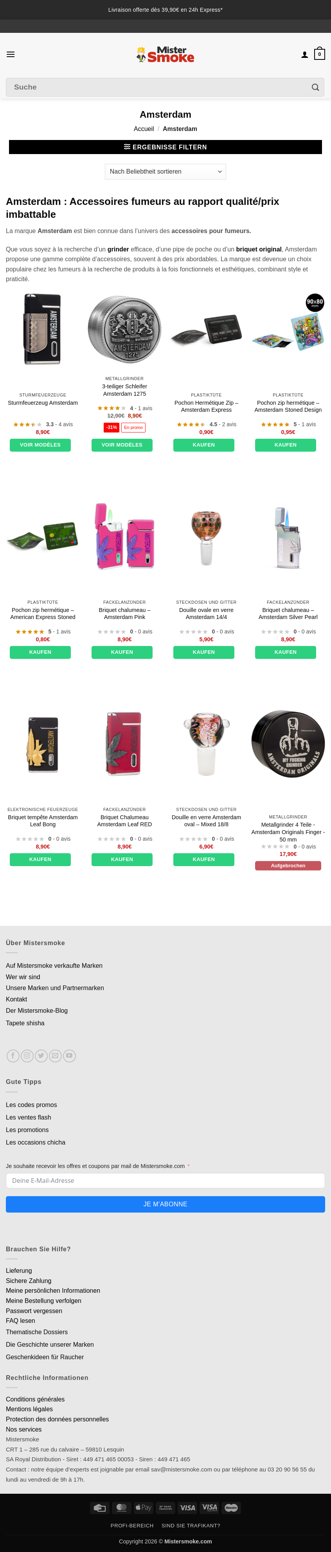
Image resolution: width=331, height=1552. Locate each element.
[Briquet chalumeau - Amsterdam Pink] (125, 537)
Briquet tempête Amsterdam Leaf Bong (42, 821)
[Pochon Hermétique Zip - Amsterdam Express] (206, 329)
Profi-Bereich (132, 1526)
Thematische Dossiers (37, 1332)
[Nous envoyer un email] (55, 1056)
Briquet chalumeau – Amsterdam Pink (125, 614)
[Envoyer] (316, 87)
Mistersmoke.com (188, 1541)
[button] (10, 54)
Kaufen (204, 445)
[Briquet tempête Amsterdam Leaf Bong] (43, 744)
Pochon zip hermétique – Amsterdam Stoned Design (288, 406)
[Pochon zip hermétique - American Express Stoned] (43, 537)
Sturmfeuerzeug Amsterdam (43, 403)
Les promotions (27, 1130)
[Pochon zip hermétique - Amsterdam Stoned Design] (288, 329)
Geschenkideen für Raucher (45, 1357)
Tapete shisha (25, 1023)
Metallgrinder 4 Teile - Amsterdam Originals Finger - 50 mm (288, 832)
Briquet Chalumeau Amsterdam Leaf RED (124, 821)
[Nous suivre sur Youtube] (69, 1056)
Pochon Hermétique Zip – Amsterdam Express (206, 406)
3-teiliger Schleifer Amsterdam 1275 (124, 390)
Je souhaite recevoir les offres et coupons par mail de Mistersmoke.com (95, 1166)
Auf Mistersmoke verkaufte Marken (54, 965)
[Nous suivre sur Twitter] (41, 1056)
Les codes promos (31, 1105)
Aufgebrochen (288, 865)
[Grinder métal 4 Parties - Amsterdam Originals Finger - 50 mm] (288, 744)
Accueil (144, 129)
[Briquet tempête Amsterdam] (43, 329)
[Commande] (165, 171)
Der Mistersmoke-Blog (37, 1010)
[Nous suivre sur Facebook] (13, 1056)
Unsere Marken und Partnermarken (55, 988)
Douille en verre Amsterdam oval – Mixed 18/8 (206, 821)
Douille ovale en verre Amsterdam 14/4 (206, 614)
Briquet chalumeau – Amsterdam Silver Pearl (288, 614)
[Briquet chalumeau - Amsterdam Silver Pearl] (288, 537)
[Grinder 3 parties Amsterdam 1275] (125, 329)
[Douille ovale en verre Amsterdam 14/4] (206, 537)
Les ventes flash (28, 1117)
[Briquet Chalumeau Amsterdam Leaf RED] (125, 744)
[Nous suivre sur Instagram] (27, 1056)
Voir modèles (40, 445)
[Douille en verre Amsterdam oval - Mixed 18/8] (206, 744)
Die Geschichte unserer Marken (50, 1344)
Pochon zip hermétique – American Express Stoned (42, 614)
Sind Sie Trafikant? (191, 1526)
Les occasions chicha (35, 1142)
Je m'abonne (165, 1204)
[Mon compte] (305, 54)
